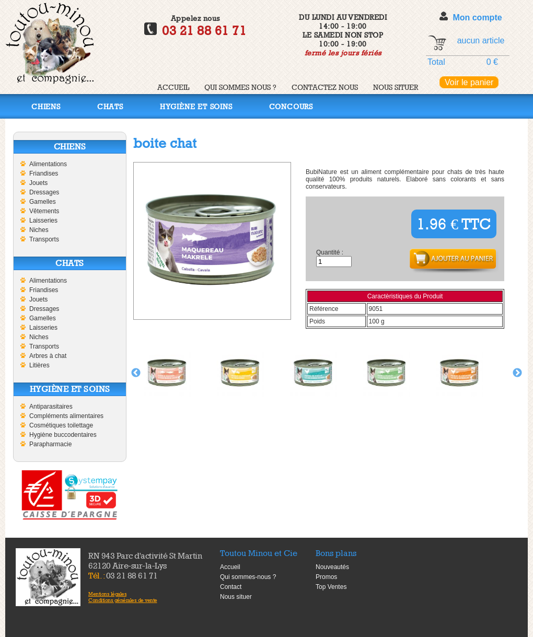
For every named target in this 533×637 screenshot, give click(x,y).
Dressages (44, 192)
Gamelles (42, 201)
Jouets (38, 183)
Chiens (46, 106)
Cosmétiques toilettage (61, 425)
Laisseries (43, 220)
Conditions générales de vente (122, 600)
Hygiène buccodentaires (63, 434)
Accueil (173, 87)
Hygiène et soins (196, 106)
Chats (110, 106)
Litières (39, 365)
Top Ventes (331, 586)
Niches (39, 230)
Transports (44, 239)
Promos (326, 577)
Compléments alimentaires (66, 416)
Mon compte (477, 17)
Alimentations (48, 164)
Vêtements (44, 211)
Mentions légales (107, 593)
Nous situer (395, 87)
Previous (136, 373)
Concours (291, 106)
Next (517, 373)
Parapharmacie (50, 444)
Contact (230, 586)
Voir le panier (469, 82)
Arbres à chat (47, 356)
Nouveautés (332, 567)
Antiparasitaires (51, 406)
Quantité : (329, 252)
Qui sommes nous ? (240, 87)
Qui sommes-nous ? (248, 577)
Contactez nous (325, 87)
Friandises (43, 173)
